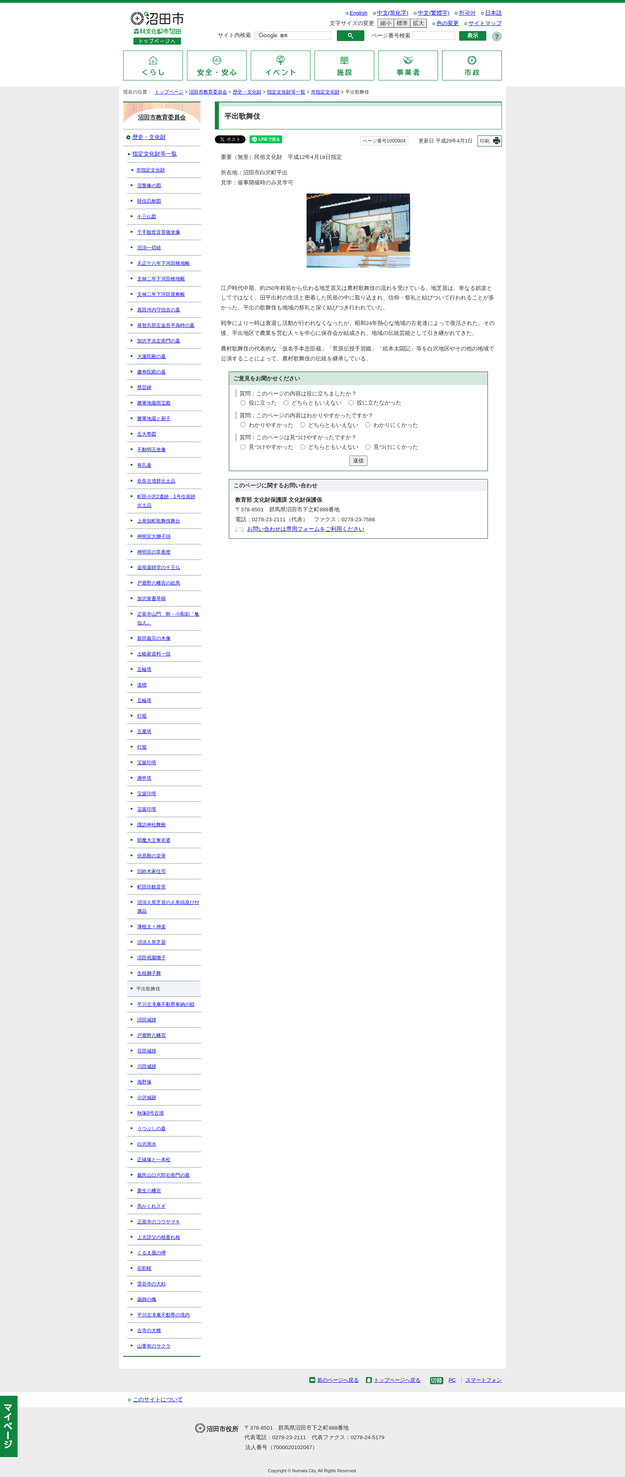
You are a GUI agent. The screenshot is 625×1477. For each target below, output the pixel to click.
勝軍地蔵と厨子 (154, 418)
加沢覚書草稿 (151, 598)
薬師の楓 (146, 1299)
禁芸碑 (144, 387)
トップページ (169, 92)
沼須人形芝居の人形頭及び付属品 (168, 907)
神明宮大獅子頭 (154, 536)
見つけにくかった (395, 447)
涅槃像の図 (149, 185)
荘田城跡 (146, 1051)
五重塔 (144, 731)
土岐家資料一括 (154, 654)
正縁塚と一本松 (154, 1159)
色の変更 (447, 23)
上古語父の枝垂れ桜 (158, 1237)
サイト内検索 (234, 35)
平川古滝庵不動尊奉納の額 (166, 1004)
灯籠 (142, 716)
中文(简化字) (393, 13)
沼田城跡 (146, 1020)
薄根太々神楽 (151, 926)
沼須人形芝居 (151, 942)
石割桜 (144, 1268)
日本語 (493, 13)
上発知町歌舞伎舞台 (158, 521)
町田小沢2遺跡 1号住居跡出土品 (166, 501)
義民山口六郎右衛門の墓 (163, 1175)
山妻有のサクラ (154, 1346)
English (359, 13)
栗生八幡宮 (149, 1190)
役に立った (263, 403)
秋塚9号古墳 (150, 1113)
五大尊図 (146, 434)
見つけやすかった (271, 447)
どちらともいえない (316, 403)
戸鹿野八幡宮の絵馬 (158, 583)
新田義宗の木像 (154, 638)
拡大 (417, 23)
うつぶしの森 (151, 1128)
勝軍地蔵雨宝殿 (154, 403)
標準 (401, 23)
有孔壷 (144, 465)
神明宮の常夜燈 (154, 552)
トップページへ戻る (397, 1380)
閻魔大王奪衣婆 (154, 840)
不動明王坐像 (151, 449)
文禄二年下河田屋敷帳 (161, 294)
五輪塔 (144, 669)
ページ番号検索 (391, 36)
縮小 (384, 23)
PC (452, 1380)
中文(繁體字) (433, 13)
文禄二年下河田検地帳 (161, 279)
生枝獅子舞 (149, 973)
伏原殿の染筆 (151, 856)
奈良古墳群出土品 (156, 481)
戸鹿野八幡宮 (151, 1035)
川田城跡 (146, 1066)
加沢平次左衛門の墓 (158, 341)
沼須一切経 (149, 247)
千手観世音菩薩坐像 (158, 232)
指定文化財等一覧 (286, 92)
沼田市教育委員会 (208, 92)
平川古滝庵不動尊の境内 (163, 1315)
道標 (142, 685)
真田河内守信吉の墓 (158, 310)
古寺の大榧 (149, 1330)
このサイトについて (158, 1400)
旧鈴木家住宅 (151, 871)
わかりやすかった (271, 425)
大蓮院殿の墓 (151, 356)
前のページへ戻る (338, 1380)
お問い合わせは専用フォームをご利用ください (305, 529)
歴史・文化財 (247, 92)
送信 (358, 461)
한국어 (467, 13)
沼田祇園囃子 (151, 958)
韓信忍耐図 (149, 201)
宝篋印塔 (146, 762)
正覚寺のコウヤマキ (158, 1222)
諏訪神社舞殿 (151, 825)
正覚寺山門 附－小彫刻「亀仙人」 (168, 618)
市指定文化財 (325, 92)
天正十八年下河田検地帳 (163, 263)
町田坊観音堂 (151, 887)
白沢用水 (146, 1144)
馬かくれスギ (151, 1206)
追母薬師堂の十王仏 (158, 567)
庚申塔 (144, 778)
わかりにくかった (395, 425)
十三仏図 (146, 216)
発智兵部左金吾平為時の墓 (166, 325)
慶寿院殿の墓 (151, 372)
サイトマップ (485, 23)
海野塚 (144, 1082)
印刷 (484, 141)
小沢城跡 (146, 1097)
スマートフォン (484, 1380)
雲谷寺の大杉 (151, 1284)
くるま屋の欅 (151, 1253)
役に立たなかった (379, 403)
